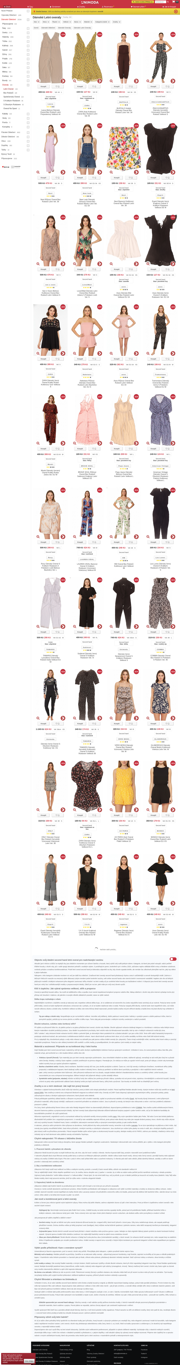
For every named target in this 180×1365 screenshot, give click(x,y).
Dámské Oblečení (8, 19)
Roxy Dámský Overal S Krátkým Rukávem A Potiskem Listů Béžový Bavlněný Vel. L (50, 567)
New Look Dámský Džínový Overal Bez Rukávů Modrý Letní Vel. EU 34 (87, 203)
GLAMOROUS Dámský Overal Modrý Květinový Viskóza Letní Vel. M (160, 747)
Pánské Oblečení (8, 132)
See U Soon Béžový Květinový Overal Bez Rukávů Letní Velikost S (50, 293)
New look (87, 193)
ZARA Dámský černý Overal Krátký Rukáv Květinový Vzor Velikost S (50, 384)
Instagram (144, 1357)
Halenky (5, 37)
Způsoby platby (65, 1357)
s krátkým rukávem (11, 101)
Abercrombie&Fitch (160, 102)
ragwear (123, 924)
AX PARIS (123, 831)
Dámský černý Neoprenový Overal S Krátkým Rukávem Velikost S (124, 657)
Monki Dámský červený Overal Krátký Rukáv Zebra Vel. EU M (50, 473)
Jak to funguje (169, 7)
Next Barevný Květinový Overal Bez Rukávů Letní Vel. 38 (124, 203)
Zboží (7, 7)
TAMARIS (50, 649)
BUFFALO (123, 102)
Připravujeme (7, 24)
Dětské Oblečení (8, 137)
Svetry (4, 32)
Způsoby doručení (66, 1353)
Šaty (4, 28)
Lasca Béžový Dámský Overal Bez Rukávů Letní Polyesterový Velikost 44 (50, 112)
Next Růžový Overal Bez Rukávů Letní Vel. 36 (50, 201)
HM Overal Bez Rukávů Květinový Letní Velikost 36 (124, 566)
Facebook (144, 1350)
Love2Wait (87, 285)
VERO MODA (123, 739)
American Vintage (160, 466)
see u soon (50, 285)
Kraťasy (5, 76)
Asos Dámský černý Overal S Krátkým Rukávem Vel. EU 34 (160, 295)
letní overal (8, 89)
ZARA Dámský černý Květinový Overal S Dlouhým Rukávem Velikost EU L (87, 844)
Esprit (160, 195)
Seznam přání (138, 6)
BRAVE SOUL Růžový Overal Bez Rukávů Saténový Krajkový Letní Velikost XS (87, 475)
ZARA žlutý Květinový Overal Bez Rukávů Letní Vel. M (87, 114)
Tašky (3, 150)
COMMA (160, 649)
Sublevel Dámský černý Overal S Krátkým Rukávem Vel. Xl (87, 656)
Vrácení (62, 1361)
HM (123, 558)
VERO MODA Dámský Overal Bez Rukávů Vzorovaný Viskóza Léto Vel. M (124, 748)
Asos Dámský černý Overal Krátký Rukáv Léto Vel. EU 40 (160, 933)
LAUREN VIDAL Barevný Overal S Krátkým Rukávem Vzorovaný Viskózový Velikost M (87, 567)
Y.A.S (87, 924)
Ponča (4, 122)
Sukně (4, 50)
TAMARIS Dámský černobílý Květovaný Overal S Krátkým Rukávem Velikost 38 (87, 750)
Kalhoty (5, 46)
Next (50, 193)
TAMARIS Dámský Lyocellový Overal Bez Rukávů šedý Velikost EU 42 (50, 659)
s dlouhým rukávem (12, 105)
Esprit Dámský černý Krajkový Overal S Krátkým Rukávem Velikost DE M (160, 204)
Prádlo (5, 59)
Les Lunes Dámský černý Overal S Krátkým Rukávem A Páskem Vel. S (160, 567)
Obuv (3, 141)
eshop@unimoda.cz (120, 1353)
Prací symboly (91, 1357)
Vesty (4, 118)
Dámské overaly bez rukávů (42, 1353)
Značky (81, 7)
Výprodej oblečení (9, 15)
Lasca (50, 104)
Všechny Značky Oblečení (95, 1353)
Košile (4, 63)
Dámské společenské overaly (43, 1357)
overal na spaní (10, 108)
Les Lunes (160, 557)
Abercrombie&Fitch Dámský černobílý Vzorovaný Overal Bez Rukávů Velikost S (160, 111)
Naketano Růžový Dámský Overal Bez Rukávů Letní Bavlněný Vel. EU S (87, 384)
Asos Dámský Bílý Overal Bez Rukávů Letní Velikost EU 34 (124, 295)
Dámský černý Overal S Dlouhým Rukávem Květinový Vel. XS (50, 746)
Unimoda (124, 649)
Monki (50, 464)
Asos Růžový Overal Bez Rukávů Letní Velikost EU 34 (124, 383)
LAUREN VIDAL (87, 559)
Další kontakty (118, 1357)
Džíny (4, 54)
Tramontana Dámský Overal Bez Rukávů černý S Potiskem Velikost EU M (160, 384)
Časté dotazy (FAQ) (66, 1350)
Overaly (5, 85)
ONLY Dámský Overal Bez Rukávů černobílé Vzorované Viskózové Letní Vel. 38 (51, 840)
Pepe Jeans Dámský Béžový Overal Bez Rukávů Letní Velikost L (123, 474)
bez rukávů (8, 93)
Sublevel (87, 647)
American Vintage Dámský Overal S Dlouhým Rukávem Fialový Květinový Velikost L (160, 476)
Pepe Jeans (123, 466)
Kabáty (5, 114)
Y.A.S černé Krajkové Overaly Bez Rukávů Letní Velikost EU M (87, 933)
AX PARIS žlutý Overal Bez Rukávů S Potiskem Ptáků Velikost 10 (124, 839)
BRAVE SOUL (87, 466)
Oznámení (55, 7)
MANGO (160, 831)
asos (124, 287)
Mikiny (4, 72)
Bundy (4, 80)
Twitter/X (144, 1353)
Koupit (43, 86)
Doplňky (4, 145)
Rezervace (108, 6)
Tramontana (160, 374)
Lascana (134, 1125)
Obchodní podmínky (93, 1361)
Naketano (87, 374)
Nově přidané (7, 11)
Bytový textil (6, 154)
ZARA (87, 105)
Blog (88, 1350)
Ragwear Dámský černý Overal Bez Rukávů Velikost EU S (124, 933)
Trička (4, 41)
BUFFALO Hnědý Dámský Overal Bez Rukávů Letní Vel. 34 (123, 110)
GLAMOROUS (160, 739)
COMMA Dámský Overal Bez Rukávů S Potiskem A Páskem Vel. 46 (160, 658)
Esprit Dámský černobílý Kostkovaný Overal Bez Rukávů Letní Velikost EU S (50, 934)
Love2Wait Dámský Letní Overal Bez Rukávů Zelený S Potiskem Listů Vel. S (87, 294)
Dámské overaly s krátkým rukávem (45, 1361)
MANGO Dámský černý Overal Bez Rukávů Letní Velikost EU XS (160, 839)
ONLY (50, 831)
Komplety (6, 127)
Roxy (50, 557)
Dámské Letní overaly (40, 1350)
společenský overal (11, 97)
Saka (4, 67)
